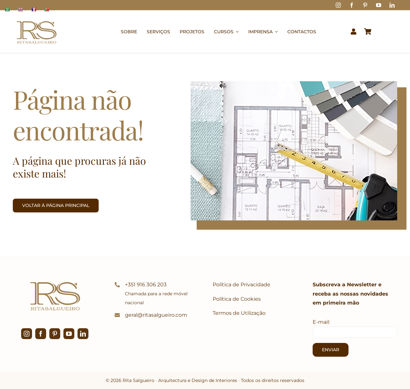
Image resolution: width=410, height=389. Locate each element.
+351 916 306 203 (146, 285)
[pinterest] (365, 5)
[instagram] (338, 5)
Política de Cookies (237, 299)
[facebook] (352, 5)
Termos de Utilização (239, 313)
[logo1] (36, 18)
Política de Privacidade (241, 285)
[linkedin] (392, 5)
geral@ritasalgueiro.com (156, 315)
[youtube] (378, 5)
